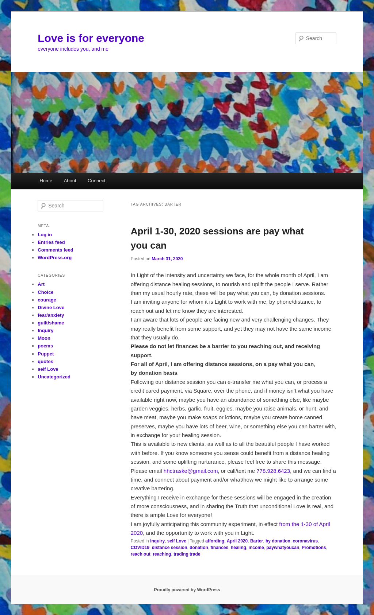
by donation (278, 541)
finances (220, 547)
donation (199, 547)
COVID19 (140, 547)
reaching (162, 554)
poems (45, 346)
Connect (96, 180)
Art (41, 284)
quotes (45, 361)
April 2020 (237, 541)
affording (214, 541)
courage (47, 300)
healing (238, 547)
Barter (256, 541)
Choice (45, 292)
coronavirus (305, 541)
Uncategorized (54, 376)
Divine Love (51, 307)
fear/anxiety (51, 315)
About (70, 180)
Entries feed (51, 242)
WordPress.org (55, 257)
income (256, 547)
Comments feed (55, 250)
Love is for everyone (91, 38)
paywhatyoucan (282, 547)
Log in (45, 234)
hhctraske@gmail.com (191, 471)
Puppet (46, 354)
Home (45, 180)
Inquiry (157, 541)
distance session (169, 547)
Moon (44, 338)
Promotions (314, 547)
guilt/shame (51, 323)
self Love (176, 541)
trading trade (186, 554)
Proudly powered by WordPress (187, 589)
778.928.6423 (273, 471)
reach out (140, 554)
